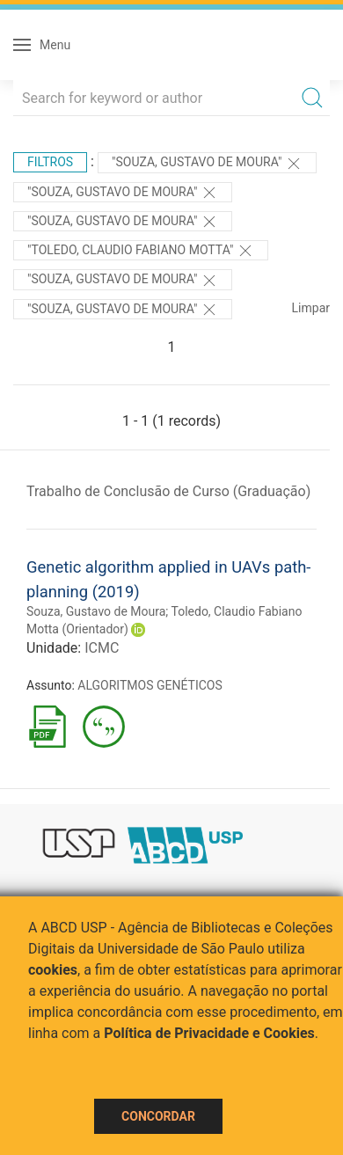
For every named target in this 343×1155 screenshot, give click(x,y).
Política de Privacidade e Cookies (209, 1033)
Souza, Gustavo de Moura (95, 611)
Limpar (311, 308)
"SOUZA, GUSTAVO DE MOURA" (122, 221)
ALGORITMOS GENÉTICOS (149, 685)
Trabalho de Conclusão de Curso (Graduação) (168, 491)
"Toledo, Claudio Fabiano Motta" (140, 251)
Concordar (158, 1116)
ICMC (101, 648)
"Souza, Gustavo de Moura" (207, 163)
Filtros (50, 162)
